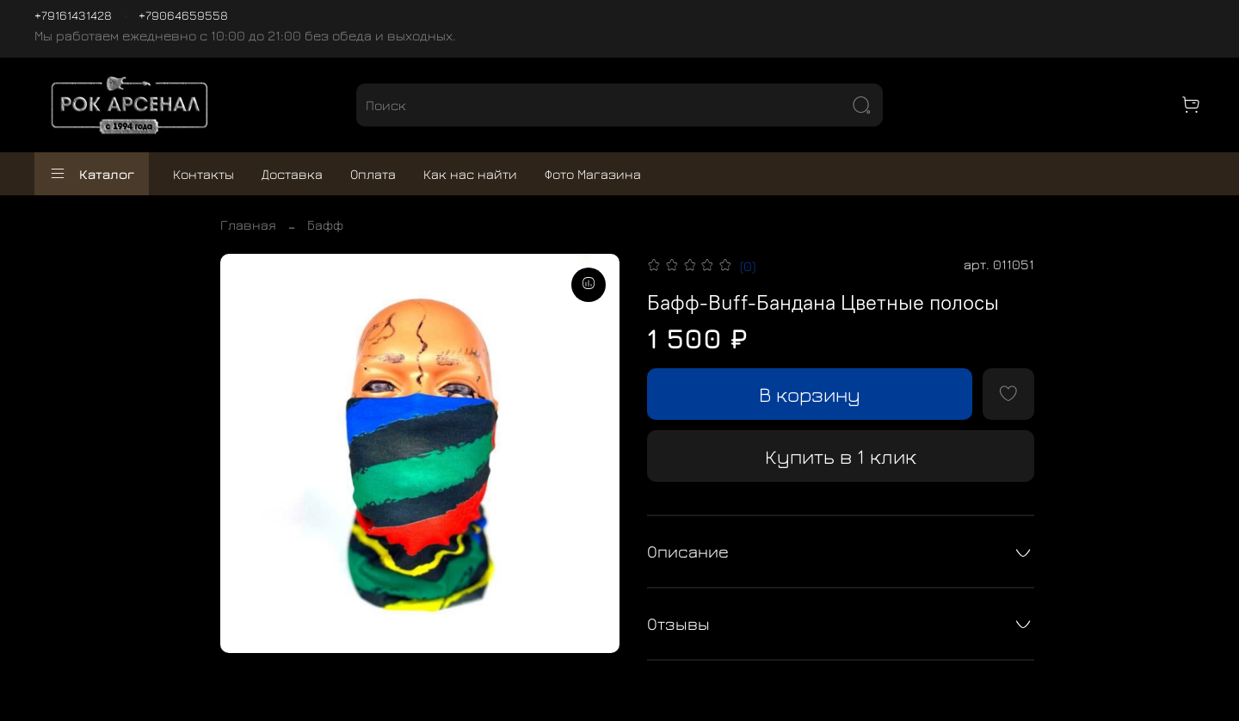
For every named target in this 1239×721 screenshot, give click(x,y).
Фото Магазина (593, 174)
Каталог (91, 173)
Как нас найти (470, 174)
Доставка (292, 174)
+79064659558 (183, 15)
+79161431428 (73, 15)
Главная (248, 224)
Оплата (373, 174)
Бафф (325, 224)
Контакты (203, 174)
